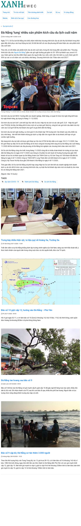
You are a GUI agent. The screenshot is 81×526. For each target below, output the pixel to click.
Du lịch (49, 12)
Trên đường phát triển (35, 12)
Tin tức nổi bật (19, 12)
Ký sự (58, 12)
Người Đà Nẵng (19, 52)
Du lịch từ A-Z (8, 26)
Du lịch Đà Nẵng (50, 182)
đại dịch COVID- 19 (12, 182)
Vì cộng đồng (68, 12)
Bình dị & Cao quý (17, 18)
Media (5, 18)
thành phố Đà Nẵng (31, 182)
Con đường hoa (33, 18)
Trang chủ (6, 12)
